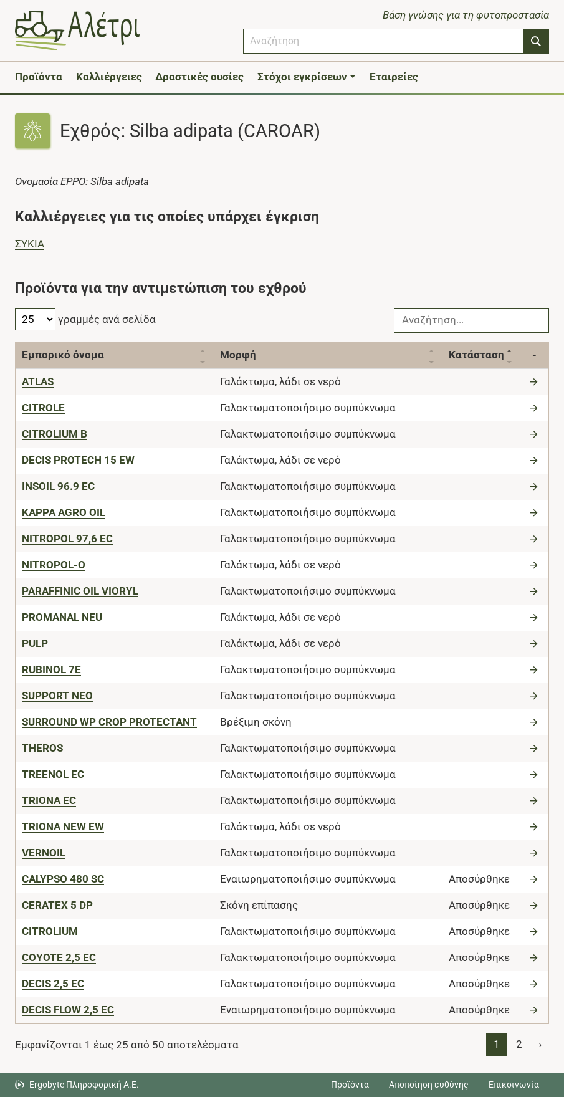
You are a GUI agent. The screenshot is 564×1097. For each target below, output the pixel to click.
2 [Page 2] (519, 1044)
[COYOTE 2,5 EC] (59, 957)
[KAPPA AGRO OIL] (63, 512)
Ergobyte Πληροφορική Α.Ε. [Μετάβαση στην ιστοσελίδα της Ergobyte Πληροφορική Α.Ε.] (84, 1085)
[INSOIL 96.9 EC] (58, 486)
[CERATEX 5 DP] (57, 905)
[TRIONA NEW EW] (63, 826)
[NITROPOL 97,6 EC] (67, 538)
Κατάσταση (476, 354)
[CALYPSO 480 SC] (63, 879)
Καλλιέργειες (109, 76)
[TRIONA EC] (49, 800)
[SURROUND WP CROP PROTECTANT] (109, 722)
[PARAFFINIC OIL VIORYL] (80, 591)
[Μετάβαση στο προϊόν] (535, 381)
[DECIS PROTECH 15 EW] (78, 460)
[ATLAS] (38, 381)
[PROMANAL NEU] (62, 617)
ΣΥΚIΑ (29, 243)
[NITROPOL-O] (53, 564)
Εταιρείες (394, 76)
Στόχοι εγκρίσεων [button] (302, 76)
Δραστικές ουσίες (199, 76)
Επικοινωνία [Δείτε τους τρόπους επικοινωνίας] (514, 1085)
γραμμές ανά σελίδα (85, 319)
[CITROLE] (43, 407)
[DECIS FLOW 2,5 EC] (68, 1010)
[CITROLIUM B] (54, 434)
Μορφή (238, 354)
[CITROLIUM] (50, 931)
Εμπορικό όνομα (63, 354)
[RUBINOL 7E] (51, 669)
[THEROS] (42, 748)
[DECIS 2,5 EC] (53, 983)
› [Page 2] (540, 1044)
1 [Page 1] (497, 1044)
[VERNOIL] (43, 852)
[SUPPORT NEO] (57, 695)
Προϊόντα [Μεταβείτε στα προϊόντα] (350, 1085)
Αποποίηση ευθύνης (429, 1085)
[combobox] (383, 41)
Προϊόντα (38, 76)
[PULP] (35, 643)
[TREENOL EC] (53, 774)
